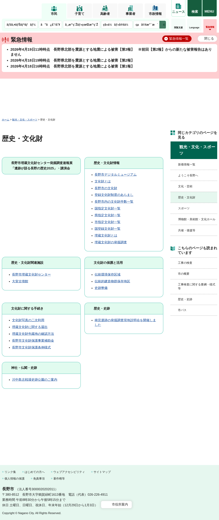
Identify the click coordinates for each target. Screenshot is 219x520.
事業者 (130, 14)
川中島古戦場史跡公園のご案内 (34, 379)
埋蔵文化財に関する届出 (30, 327)
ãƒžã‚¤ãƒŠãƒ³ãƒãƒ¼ (21, 24)
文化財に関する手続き (27, 308)
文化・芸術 (185, 186)
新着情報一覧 (186, 164)
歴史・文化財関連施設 (27, 262)
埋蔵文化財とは (106, 235)
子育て (79, 14)
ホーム (5, 119)
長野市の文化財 (106, 188)
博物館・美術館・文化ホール (196, 219)
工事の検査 (185, 262)
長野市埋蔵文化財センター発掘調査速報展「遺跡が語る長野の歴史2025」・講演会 (42, 165)
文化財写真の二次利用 (28, 320)
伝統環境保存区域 (107, 274)
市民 (54, 14)
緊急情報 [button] (210, 27)
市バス (182, 310)
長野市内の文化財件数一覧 (114, 201)
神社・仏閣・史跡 (24, 368)
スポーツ (184, 208)
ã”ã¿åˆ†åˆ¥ (50, 24)
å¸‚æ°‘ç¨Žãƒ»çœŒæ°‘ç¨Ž (81, 24)
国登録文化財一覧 (107, 228)
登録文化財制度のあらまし (114, 195)
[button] (194, 8)
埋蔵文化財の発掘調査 (111, 242)
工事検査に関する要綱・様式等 (196, 286)
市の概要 (183, 273)
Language (194, 27)
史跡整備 (101, 288)
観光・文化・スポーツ (24, 119)
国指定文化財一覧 (107, 208)
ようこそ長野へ (188, 175)
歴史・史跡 (102, 308)
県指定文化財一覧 (107, 215)
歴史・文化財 (186, 197)
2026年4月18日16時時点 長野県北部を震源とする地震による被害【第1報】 (72, 66)
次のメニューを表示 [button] (162, 24)
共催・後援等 (186, 230)
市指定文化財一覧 (107, 222)
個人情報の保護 (14, 478)
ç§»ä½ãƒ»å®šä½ (117, 24)
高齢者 (105, 14)
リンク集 (10, 471)
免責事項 (39, 478)
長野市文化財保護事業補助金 (33, 340)
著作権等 (59, 478)
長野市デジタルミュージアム (116, 174)
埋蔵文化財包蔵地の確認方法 (33, 334)
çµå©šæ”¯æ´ (147, 24)
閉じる (209, 38)
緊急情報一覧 (178, 38)
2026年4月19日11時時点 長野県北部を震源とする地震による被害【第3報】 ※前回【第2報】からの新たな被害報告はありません (111, 51)
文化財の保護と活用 (108, 262)
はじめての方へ (35, 471)
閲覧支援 (178, 27)
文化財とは (103, 181)
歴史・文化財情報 (107, 163)
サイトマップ (102, 471)
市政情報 (155, 14)
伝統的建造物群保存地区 (112, 281)
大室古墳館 (20, 281)
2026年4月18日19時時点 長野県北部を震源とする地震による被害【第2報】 (72, 60)
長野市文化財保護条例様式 (31, 347)
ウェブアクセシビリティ (69, 471)
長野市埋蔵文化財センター (31, 274)
